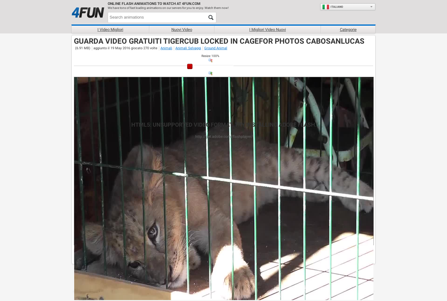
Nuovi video (181, 29)
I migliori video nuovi (267, 29)
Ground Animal (215, 48)
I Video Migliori (110, 29)
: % (210, 56)
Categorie (348, 29)
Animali (166, 48)
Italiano (332, 6)
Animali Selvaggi (188, 48)
